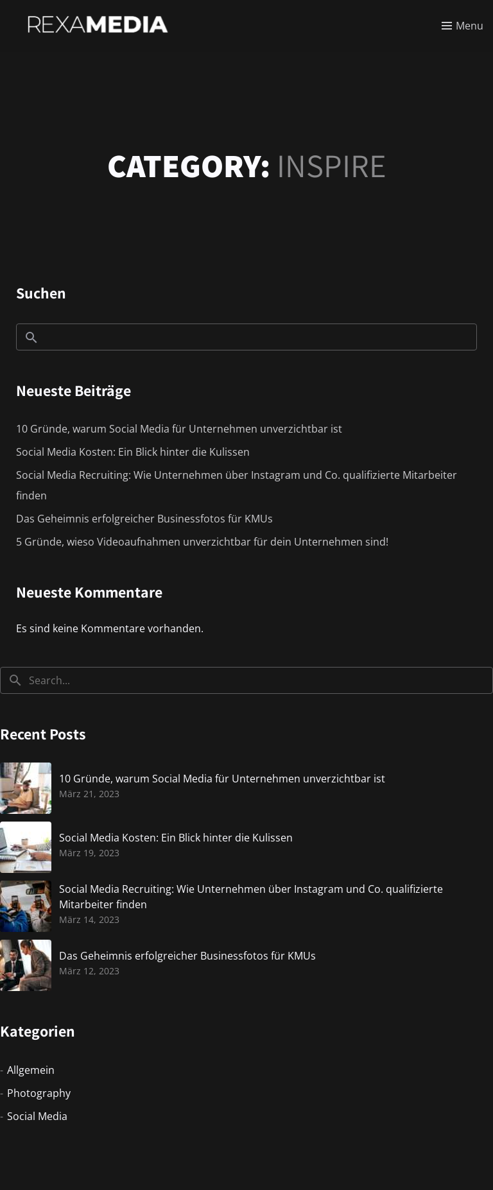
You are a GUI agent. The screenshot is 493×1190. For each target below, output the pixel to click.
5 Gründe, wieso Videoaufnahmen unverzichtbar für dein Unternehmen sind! (202, 542)
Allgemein (31, 1070)
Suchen (41, 292)
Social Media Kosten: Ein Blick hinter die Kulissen (133, 452)
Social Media (37, 1116)
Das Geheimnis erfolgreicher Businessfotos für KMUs (144, 519)
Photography (39, 1093)
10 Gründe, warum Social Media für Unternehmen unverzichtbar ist (179, 429)
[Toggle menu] (462, 25)
